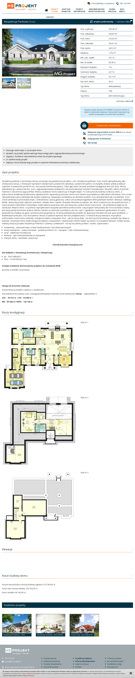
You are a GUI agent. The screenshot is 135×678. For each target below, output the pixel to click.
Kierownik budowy (51, 667)
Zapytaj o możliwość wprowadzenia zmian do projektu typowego (34, 156)
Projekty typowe (50, 658)
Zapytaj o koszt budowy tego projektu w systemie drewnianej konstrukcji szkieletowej (42, 162)
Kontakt (78, 667)
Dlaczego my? (112, 667)
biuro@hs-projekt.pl (13, 661)
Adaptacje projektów (52, 661)
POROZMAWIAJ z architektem (102, 3)
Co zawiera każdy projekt (16, 159)
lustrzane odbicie (124, 22)
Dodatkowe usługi (114, 664)
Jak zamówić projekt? (115, 661)
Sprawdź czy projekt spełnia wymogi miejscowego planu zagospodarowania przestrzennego (45, 153)
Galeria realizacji (82, 664)
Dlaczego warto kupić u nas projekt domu (24, 150)
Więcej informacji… (29, 675)
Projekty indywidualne (52, 664)
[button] (4, 52)
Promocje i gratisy (114, 658)
